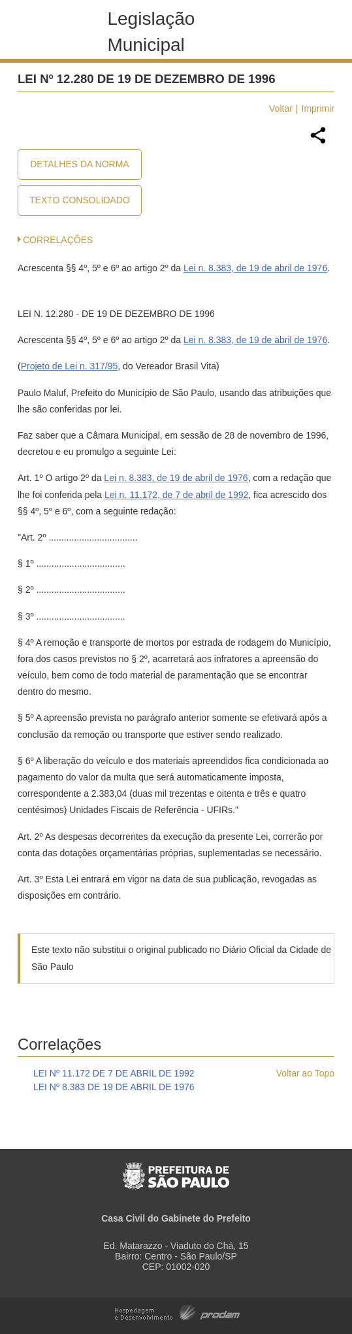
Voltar (281, 108)
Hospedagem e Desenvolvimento (177, 1311)
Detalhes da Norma (79, 164)
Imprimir (318, 108)
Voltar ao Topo (305, 1073)
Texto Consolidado (79, 200)
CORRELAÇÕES (58, 240)
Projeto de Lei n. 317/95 (69, 366)
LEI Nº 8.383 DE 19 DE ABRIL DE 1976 (114, 1087)
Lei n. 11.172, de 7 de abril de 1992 (176, 495)
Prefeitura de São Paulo (176, 1169)
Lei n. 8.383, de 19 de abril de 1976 (255, 268)
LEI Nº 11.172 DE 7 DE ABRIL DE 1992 (114, 1073)
